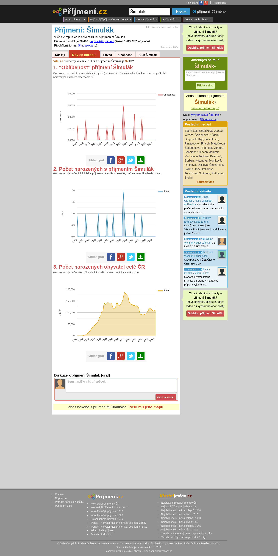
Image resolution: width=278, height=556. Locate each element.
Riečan (203, 152)
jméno (221, 11)
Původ (107, 54)
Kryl (200, 139)
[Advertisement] (116, 448)
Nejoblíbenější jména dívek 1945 (179, 529)
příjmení (204, 11)
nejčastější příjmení (102, 41)
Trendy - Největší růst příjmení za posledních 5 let (118, 526)
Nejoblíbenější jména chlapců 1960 (181, 518)
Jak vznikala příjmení (102, 530)
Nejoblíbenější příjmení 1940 (106, 518)
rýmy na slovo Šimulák (204, 114)
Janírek (214, 152)
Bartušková (205, 130)
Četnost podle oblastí (198, 19)
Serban (189, 160)
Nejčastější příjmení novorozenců (110, 19)
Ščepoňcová (192, 147)
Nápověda (61, 498)
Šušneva (204, 173)
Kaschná (215, 156)
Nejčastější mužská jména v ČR (179, 502)
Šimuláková (85, 45)
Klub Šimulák (148, 54)
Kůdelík (214, 135)
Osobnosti (125, 54)
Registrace (219, 2)
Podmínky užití (63, 505)
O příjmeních (171, 19)
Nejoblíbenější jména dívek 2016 (179, 514)
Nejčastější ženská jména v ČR (178, 506)
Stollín (189, 177)
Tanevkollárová (204, 169)
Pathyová (218, 173)
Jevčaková (211, 139)
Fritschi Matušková (213, 143)
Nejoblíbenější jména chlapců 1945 (181, 525)
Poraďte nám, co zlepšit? (69, 501)
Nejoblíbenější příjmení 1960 (106, 515)
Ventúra (218, 147)
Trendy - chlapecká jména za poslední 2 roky (186, 533)
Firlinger (207, 147)
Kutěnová (201, 160)
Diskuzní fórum (75, 19)
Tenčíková (191, 173)
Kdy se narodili (84, 55)
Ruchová (190, 164)
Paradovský (192, 143)
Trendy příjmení (146, 19)
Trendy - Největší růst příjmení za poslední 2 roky (118, 522)
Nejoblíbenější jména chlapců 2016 (181, 510)
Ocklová (203, 164)
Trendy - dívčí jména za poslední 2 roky (183, 537)
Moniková (215, 160)
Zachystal (191, 130)
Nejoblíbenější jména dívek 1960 (179, 521)
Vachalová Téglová (197, 156)
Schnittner (191, 152)
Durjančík (191, 139)
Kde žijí (60, 54)
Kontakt (59, 494)
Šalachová (201, 135)
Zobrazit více (205, 181)
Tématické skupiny (101, 534)
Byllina (189, 169)
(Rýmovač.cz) (208, 119)
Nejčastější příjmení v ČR (104, 503)
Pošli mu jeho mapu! (147, 407)
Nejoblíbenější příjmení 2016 (106, 511)
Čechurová (216, 164)
